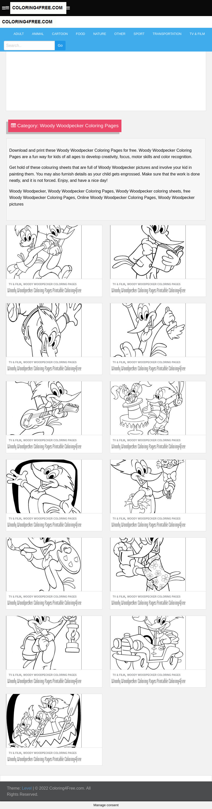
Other (120, 34)
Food (80, 34)
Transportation (167, 34)
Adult (19, 34)
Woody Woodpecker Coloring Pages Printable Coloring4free (44, 290)
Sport (139, 34)
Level (27, 788)
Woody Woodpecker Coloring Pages (50, 284)
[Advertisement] (104, 67)
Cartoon (60, 34)
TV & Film (197, 34)
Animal (38, 34)
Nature (99, 34)
